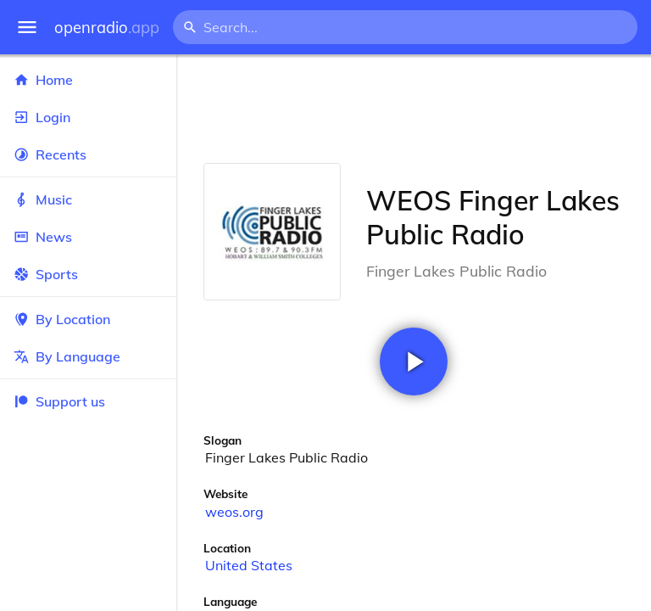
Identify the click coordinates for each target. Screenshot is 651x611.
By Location (88, 319)
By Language (88, 356)
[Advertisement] (413, 109)
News (88, 236)
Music (88, 199)
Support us (59, 401)
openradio (106, 27)
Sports (88, 274)
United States (248, 565)
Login (88, 117)
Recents (88, 154)
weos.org (234, 511)
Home (88, 79)
